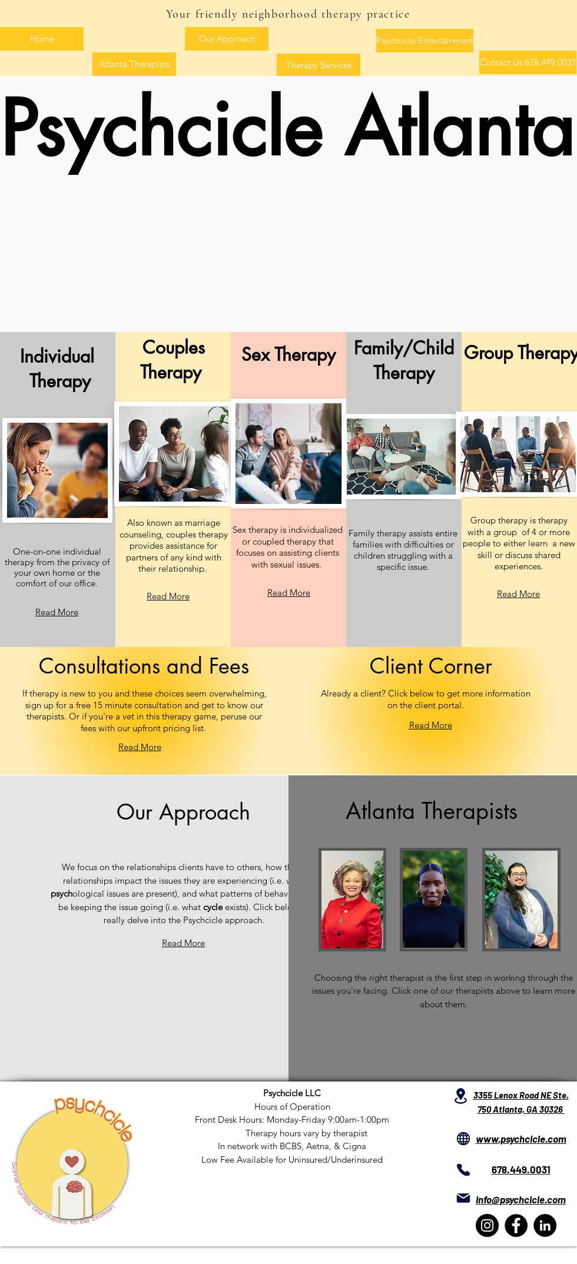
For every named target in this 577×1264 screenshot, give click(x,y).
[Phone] (463, 1170)
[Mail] (463, 1197)
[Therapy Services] (318, 65)
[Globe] (463, 1138)
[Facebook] (516, 1225)
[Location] (460, 1096)
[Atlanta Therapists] (134, 64)
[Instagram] (487, 1225)
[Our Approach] (226, 39)
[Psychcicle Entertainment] (424, 40)
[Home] (42, 39)
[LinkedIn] (544, 1225)
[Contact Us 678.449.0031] (527, 62)
